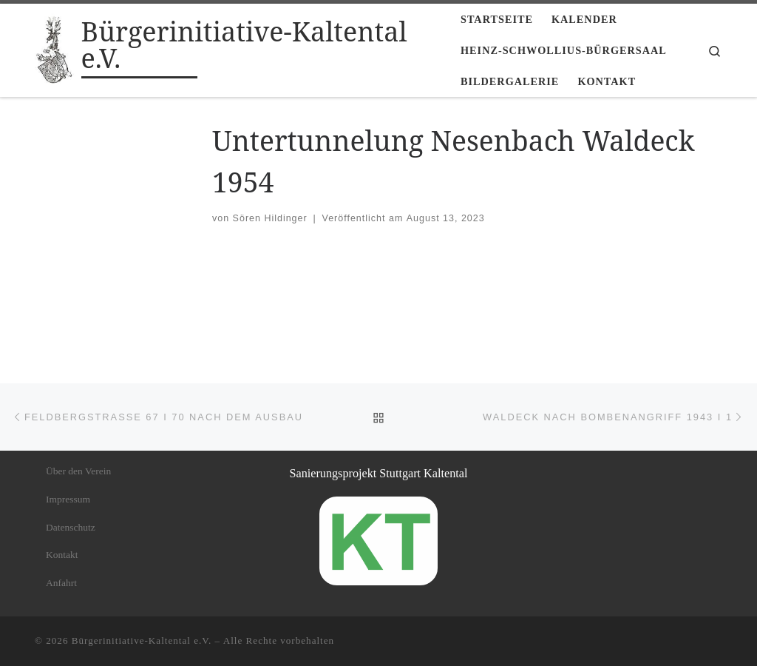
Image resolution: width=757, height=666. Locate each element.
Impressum (68, 499)
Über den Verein (78, 471)
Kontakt (62, 554)
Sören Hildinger (270, 218)
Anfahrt (61, 582)
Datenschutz (70, 527)
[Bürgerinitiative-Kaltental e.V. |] (55, 48)
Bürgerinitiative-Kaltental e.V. (142, 640)
